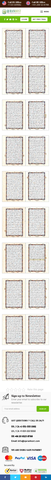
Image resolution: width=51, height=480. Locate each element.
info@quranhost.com (29, 441)
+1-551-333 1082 (28, 426)
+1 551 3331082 (14, 5)
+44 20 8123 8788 (24, 436)
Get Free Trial (39, 19)
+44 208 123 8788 (40, 5)
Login (24, 19)
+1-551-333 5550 (28, 431)
